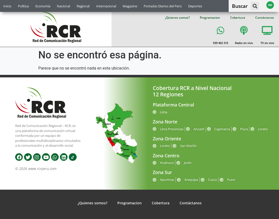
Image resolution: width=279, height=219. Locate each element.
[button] (255, 6)
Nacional (63, 6)
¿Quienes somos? (177, 17)
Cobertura (237, 17)
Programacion (210, 17)
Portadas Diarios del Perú (163, 6)
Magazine (130, 6)
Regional (83, 6)
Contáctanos (264, 17)
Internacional (106, 6)
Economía (42, 6)
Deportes (195, 6)
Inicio (7, 6)
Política (23, 6)
